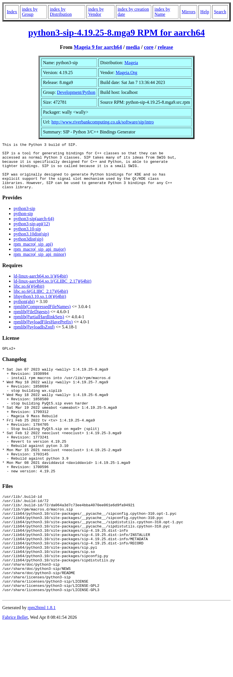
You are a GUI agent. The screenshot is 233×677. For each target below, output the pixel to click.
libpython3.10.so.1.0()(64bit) (40, 305)
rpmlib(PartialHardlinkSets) (39, 326)
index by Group (30, 12)
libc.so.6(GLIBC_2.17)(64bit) (41, 300)
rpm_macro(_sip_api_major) (40, 258)
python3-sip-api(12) (32, 233)
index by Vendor (96, 12)
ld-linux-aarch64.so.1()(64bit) (41, 285)
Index (12, 11)
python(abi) (24, 310)
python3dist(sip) (28, 248)
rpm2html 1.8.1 (42, 660)
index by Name (162, 12)
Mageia (131, 62)
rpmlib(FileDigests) (31, 321)
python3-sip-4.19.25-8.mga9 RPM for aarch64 (116, 32)
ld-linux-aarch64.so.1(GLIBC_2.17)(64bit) (52, 290)
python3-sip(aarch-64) (34, 228)
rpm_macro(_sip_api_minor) (40, 263)
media (133, 47)
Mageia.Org (126, 72)
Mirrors (188, 11)
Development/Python (76, 92)
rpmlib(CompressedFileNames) (42, 315)
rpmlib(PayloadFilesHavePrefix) (43, 331)
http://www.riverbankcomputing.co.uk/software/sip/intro (102, 122)
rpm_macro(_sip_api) (33, 253)
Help (204, 11)
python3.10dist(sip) (31, 243)
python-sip (23, 222)
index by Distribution (61, 12)
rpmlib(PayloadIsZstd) (34, 336)
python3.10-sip (27, 238)
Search (220, 11)
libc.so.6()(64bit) (29, 295)
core (149, 47)
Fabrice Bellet (15, 669)
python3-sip (24, 217)
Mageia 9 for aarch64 (98, 47)
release (165, 47)
